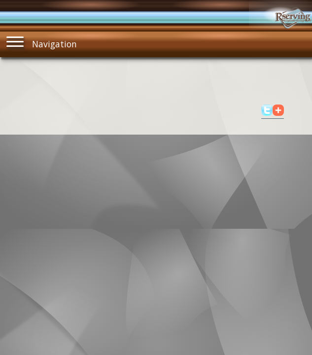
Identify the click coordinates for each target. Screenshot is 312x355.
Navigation (41, 42)
